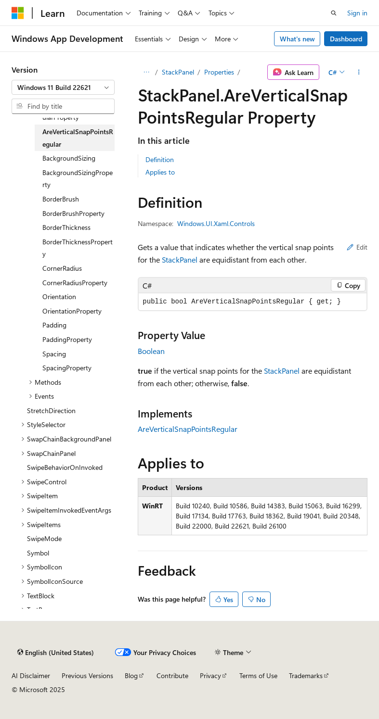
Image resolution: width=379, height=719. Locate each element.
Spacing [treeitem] (54, 353)
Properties (219, 71)
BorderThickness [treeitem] (66, 227)
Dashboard (346, 38)
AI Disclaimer (31, 675)
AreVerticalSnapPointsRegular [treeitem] (77, 138)
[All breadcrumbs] (146, 72)
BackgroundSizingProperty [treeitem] (77, 178)
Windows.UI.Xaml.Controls (216, 223)
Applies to (160, 172)
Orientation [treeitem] (59, 296)
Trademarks (306, 675)
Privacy (210, 675)
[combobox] (63, 87)
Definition (159, 159)
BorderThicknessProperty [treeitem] (77, 248)
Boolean (151, 351)
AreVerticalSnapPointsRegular (187, 429)
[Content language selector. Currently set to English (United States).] (56, 652)
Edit (357, 247)
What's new (297, 38)
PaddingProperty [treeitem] (67, 339)
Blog (131, 675)
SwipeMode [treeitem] (44, 538)
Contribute (172, 675)
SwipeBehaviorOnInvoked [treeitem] (65, 467)
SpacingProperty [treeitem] (66, 367)
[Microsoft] (18, 13)
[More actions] (359, 72)
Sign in (357, 12)
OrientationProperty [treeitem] (72, 310)
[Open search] (333, 13)
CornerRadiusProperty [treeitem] (74, 282)
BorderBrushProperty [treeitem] (73, 213)
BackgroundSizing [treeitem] (68, 158)
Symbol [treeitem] (38, 552)
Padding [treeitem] (54, 324)
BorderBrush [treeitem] (60, 198)
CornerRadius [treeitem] (62, 268)
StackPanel (178, 71)
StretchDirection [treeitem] (51, 410)
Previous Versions (87, 675)
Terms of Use (258, 675)
